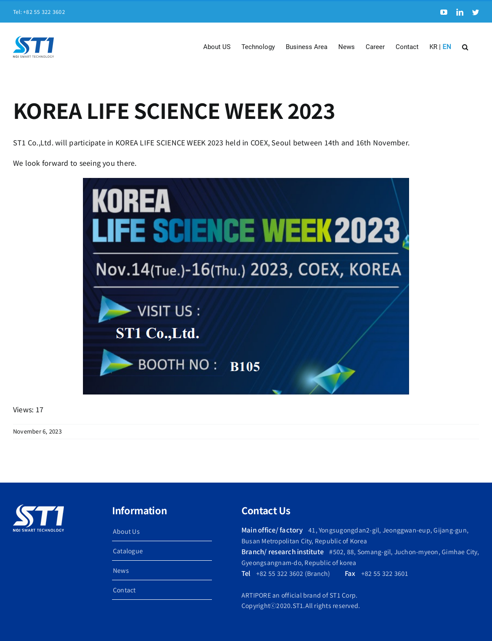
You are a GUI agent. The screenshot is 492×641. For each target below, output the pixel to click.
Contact (124, 589)
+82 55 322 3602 (44, 11)
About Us (126, 531)
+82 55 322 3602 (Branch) (293, 573)
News (121, 570)
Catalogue (128, 550)
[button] (465, 47)
